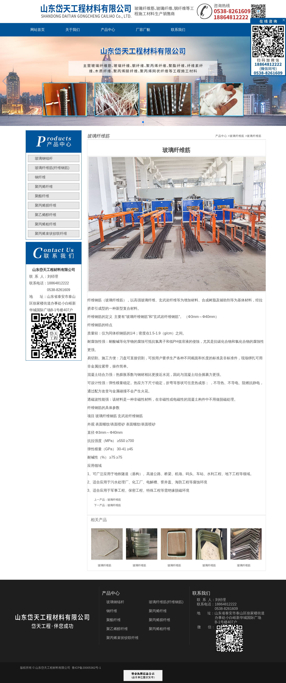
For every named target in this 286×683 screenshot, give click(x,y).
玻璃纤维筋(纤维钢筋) (52, 168)
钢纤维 (40, 177)
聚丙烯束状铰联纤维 (51, 233)
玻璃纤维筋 (237, 135)
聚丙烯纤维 (44, 186)
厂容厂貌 (143, 30)
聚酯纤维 (42, 196)
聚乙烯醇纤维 (45, 215)
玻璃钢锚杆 (44, 158)
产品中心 (108, 30)
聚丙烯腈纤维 (45, 205)
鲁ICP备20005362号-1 (86, 667)
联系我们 (178, 30)
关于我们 (72, 30)
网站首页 (37, 30)
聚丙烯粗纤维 (45, 224)
